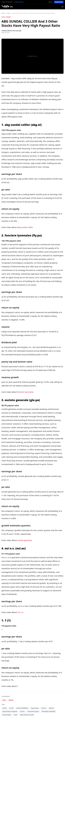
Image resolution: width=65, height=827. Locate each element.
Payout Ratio (35, 708)
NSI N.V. (44, 708)
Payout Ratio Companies (10, 711)
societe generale (24, 540)
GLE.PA (22, 711)
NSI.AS (5, 708)
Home (3, 13)
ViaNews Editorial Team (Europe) (11, 31)
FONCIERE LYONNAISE (48, 711)
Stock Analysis (7, 715)
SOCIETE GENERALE (22, 708)
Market (8, 17)
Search (50, 2)
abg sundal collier (24, 227)
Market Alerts (58, 2)
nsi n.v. (20, 612)
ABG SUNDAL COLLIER (27, 715)
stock (8, 13)
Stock (15, 715)
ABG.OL (51, 708)
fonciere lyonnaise (25, 392)
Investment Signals (33, 711)
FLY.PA (11, 708)
